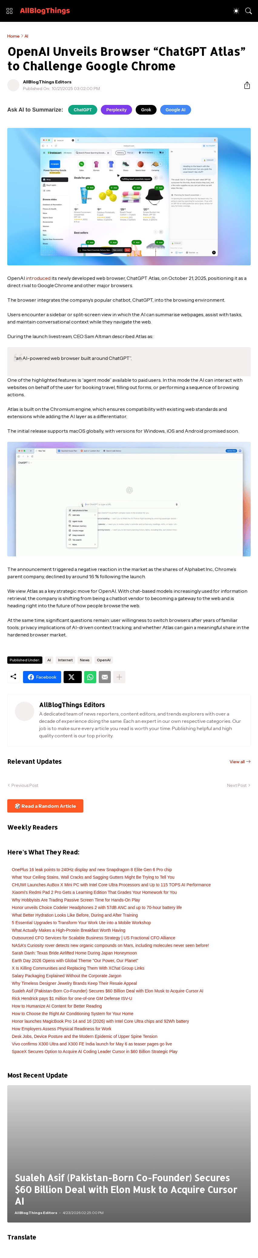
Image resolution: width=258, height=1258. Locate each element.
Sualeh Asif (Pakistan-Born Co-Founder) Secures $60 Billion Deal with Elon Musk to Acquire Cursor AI (107, 990)
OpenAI (104, 660)
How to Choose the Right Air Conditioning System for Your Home (73, 1013)
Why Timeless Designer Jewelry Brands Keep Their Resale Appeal (74, 983)
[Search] (248, 11)
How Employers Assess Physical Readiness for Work (61, 1028)
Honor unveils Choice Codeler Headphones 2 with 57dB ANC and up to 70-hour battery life (97, 907)
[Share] (245, 85)
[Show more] (119, 677)
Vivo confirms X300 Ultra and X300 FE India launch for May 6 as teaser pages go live (92, 1044)
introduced (38, 278)
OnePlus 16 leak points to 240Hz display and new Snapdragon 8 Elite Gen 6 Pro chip (92, 869)
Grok (146, 109)
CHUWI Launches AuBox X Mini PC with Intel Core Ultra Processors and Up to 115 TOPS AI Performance (111, 884)
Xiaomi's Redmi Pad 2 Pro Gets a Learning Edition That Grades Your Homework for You (94, 892)
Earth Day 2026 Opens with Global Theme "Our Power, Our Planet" (75, 960)
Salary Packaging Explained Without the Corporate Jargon (66, 975)
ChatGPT (83, 109)
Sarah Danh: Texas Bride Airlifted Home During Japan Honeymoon (74, 953)
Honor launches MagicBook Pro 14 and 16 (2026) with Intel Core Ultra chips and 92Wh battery (100, 1021)
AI (26, 36)
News (85, 660)
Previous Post (25, 785)
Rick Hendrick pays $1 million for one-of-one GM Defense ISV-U (72, 998)
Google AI (176, 109)
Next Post (236, 785)
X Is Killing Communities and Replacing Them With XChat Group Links (78, 968)
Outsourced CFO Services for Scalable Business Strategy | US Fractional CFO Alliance (93, 937)
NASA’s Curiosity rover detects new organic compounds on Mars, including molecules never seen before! (110, 945)
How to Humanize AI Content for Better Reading (57, 1006)
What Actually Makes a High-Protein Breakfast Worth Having (68, 930)
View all (237, 761)
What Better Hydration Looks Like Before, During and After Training (75, 915)
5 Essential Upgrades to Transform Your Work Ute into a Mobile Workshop (81, 922)
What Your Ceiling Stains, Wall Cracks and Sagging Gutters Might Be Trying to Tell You (93, 877)
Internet (65, 660)
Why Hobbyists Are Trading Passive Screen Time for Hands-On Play (76, 899)
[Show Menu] (9, 11)
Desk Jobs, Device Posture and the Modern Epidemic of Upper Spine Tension (84, 1036)
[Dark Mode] (236, 11)
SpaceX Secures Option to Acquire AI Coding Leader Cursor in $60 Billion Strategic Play (94, 1051)
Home (13, 36)
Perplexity (116, 109)
